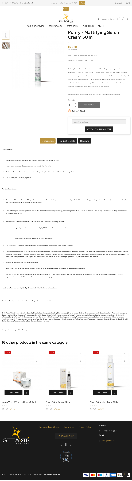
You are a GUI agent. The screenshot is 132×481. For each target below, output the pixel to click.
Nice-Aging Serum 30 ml (58, 402)
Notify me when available (99, 129)
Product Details (67, 140)
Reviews (88, 140)
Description (44, 140)
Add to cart (89, 105)
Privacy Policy (85, 428)
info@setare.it (108, 442)
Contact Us (69, 428)
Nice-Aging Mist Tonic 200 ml (104, 402)
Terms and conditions (49, 428)
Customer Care (66, 437)
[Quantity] (71, 105)
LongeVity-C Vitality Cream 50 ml (19, 402)
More (100, 26)
